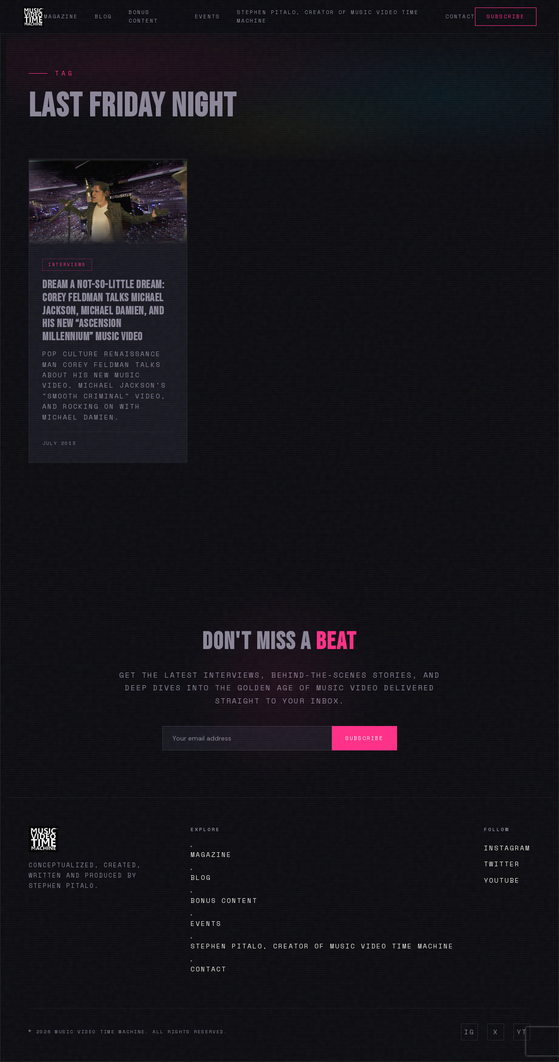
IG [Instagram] (469, 1032)
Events (207, 16)
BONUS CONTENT (224, 900)
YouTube (502, 880)
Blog (103, 16)
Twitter (502, 864)
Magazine (61, 16)
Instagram (507, 848)
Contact (460, 16)
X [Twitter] (495, 1032)
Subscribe (506, 16)
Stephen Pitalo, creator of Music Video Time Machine (322, 946)
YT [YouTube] (522, 1032)
